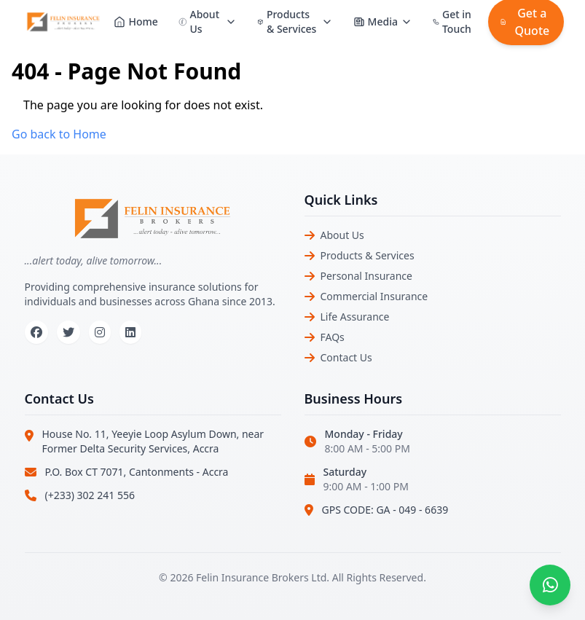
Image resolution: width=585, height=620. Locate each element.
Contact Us (346, 357)
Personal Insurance (366, 276)
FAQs (333, 337)
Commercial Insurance (374, 296)
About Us (342, 235)
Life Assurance (355, 316)
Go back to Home (59, 134)
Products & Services (368, 255)
